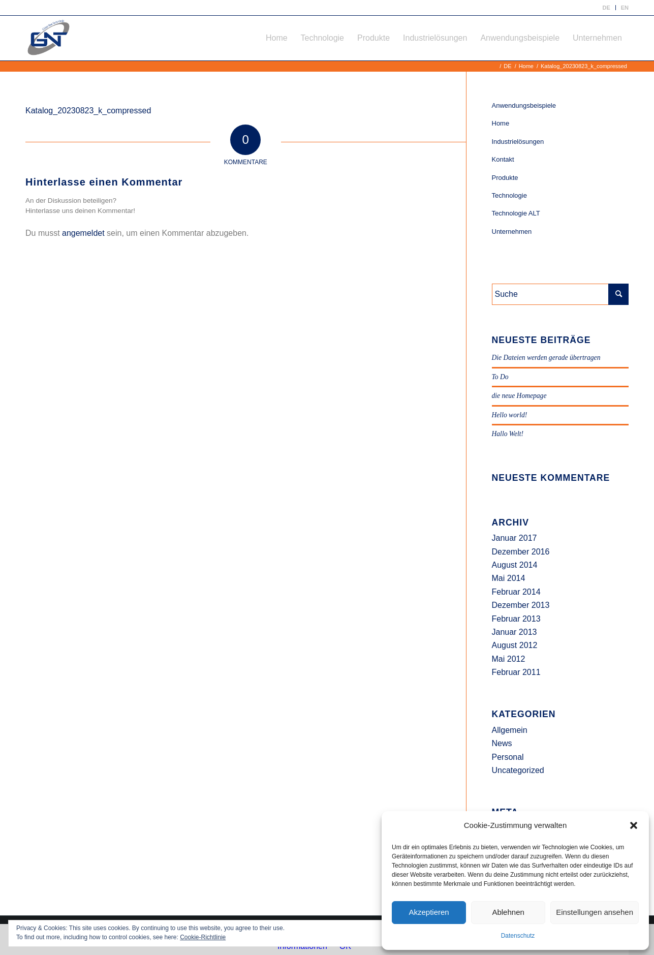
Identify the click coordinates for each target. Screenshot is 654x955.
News (502, 743)
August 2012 (515, 645)
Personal (508, 757)
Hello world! (509, 415)
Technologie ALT (516, 213)
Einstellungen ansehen (594, 912)
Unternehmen (512, 231)
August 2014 (515, 565)
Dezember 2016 (521, 551)
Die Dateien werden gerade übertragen (546, 357)
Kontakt (503, 159)
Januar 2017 (514, 538)
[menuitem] (606, 7)
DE (606, 8)
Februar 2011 (516, 672)
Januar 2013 (514, 632)
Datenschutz (518, 935)
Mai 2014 (508, 578)
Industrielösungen (518, 141)
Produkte (505, 177)
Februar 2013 (516, 618)
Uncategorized (518, 770)
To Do (500, 377)
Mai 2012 (508, 659)
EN (625, 8)
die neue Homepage (519, 395)
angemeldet (83, 233)
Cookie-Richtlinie (203, 937)
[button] (634, 825)
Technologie (509, 195)
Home (501, 123)
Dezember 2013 (521, 605)
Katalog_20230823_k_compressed (88, 110)
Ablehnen (508, 912)
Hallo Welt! (508, 434)
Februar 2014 (516, 592)
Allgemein (509, 730)
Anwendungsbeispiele (524, 105)
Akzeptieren (429, 912)
